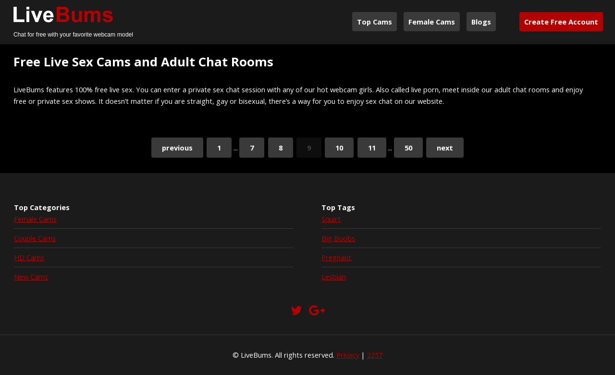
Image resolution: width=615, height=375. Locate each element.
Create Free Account (561, 21)
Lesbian (333, 276)
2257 (374, 355)
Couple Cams (35, 238)
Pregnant (336, 257)
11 (372, 147)
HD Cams (29, 257)
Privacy (347, 355)
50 (408, 147)
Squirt (331, 219)
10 (339, 147)
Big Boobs (338, 238)
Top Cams (374, 21)
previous (177, 147)
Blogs (481, 21)
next (445, 147)
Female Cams (431, 21)
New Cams (31, 276)
